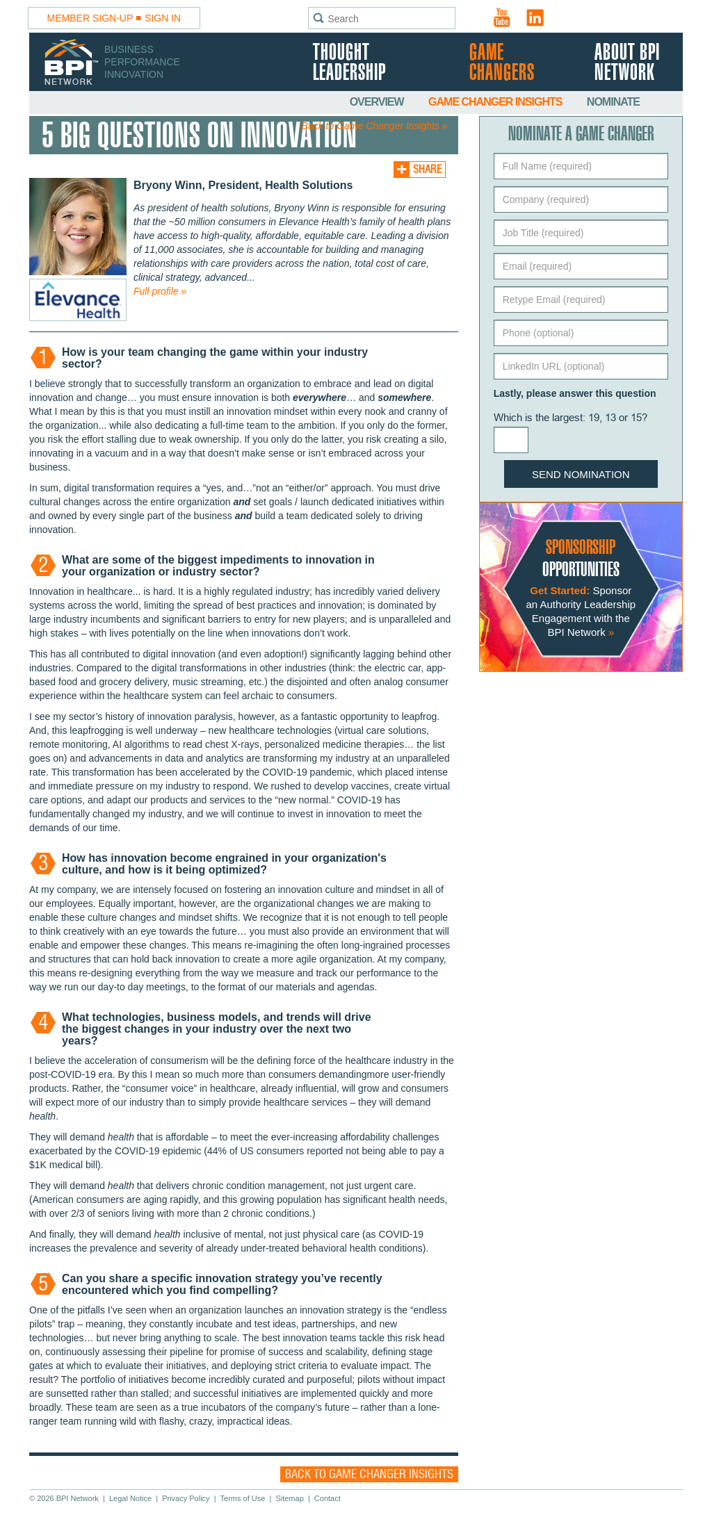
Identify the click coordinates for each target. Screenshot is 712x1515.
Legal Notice (130, 1498)
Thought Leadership (349, 63)
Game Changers (502, 63)
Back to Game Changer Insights (369, 1474)
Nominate (613, 102)
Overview (378, 102)
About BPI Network (627, 63)
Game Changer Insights (496, 102)
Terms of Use (243, 1498)
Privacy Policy (185, 1498)
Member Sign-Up (90, 18)
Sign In (163, 18)
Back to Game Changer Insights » (375, 125)
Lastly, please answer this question (575, 393)
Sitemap (289, 1498)
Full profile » (160, 291)
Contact (327, 1498)
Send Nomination (581, 474)
